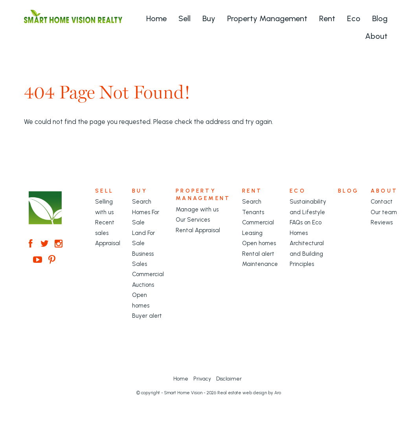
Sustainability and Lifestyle (308, 206)
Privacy (202, 378)
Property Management (267, 18)
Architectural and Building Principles (307, 254)
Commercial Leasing (258, 227)
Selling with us (104, 206)
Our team (384, 212)
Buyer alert (147, 315)
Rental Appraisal (198, 230)
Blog (380, 18)
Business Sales (143, 259)
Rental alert (258, 253)
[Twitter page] (46, 244)
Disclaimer (229, 378)
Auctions (143, 284)
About (376, 36)
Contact (382, 201)
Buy (208, 18)
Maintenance (260, 264)
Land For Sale (143, 238)
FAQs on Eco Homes (305, 227)
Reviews (382, 222)
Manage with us (197, 209)
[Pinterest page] (52, 260)
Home (156, 18)
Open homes (140, 300)
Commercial (148, 274)
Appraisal (107, 243)
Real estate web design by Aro (249, 392)
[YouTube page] (39, 260)
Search (141, 201)
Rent (327, 18)
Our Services (193, 219)
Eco (353, 18)
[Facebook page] (32, 244)
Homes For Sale (145, 217)
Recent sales (104, 227)
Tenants (253, 212)
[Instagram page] (59, 244)
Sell (184, 18)
